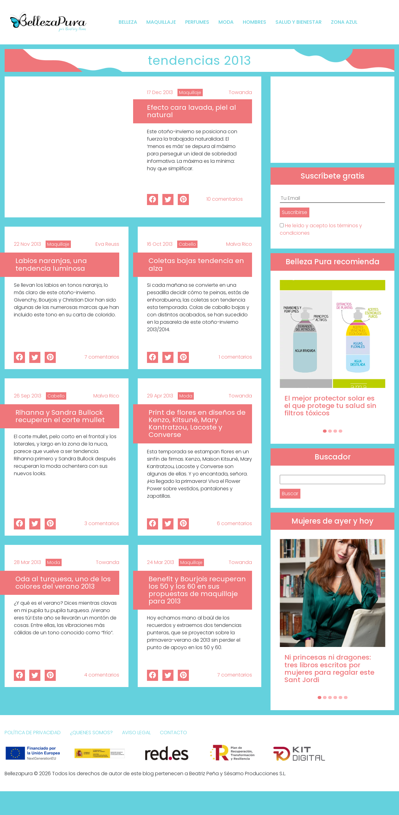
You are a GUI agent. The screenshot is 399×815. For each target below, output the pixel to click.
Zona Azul (344, 22)
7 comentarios (101, 356)
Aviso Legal (136, 732)
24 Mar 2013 (160, 562)
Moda (226, 22)
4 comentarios (101, 674)
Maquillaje (161, 22)
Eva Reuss (107, 244)
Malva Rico (239, 244)
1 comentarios (235, 356)
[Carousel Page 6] (346, 697)
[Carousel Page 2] (330, 431)
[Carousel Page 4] (340, 431)
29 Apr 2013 (160, 395)
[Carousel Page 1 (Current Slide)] (325, 431)
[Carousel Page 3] (335, 431)
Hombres (254, 22)
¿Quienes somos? (91, 732)
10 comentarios (224, 199)
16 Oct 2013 (160, 244)
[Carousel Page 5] (340, 697)
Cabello (187, 244)
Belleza (128, 22)
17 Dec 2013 (160, 92)
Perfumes (197, 22)
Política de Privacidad (33, 732)
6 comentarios (234, 523)
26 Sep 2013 (27, 395)
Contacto (173, 732)
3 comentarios (101, 523)
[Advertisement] (332, 119)
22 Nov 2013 (27, 244)
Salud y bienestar (298, 22)
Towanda (240, 92)
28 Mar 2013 (27, 562)
